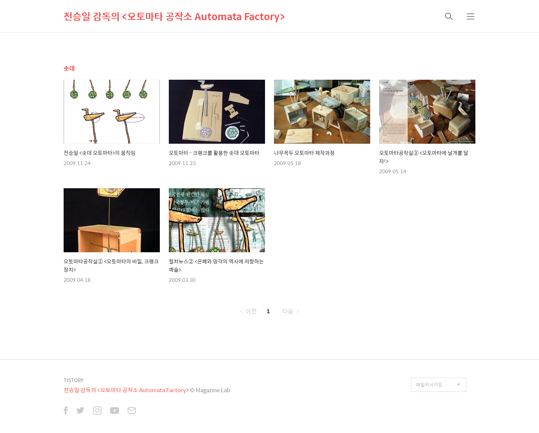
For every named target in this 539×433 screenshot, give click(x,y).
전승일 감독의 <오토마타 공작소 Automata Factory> (174, 16)
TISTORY (73, 380)
